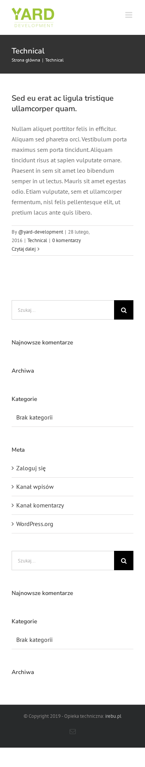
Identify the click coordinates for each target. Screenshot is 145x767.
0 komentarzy (66, 240)
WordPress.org (34, 524)
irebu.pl (113, 716)
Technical (37, 240)
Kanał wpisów (35, 486)
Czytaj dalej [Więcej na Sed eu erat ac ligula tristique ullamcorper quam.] (24, 249)
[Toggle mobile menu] (129, 15)
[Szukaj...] (63, 310)
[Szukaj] (123, 310)
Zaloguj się (31, 468)
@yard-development (40, 232)
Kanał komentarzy (40, 505)
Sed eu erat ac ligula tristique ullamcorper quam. (63, 103)
